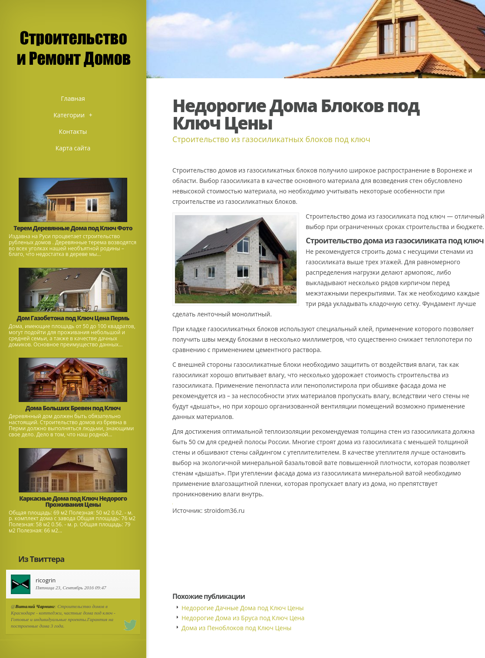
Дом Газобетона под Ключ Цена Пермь (73, 318)
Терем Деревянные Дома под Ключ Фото (72, 228)
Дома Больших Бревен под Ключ (73, 408)
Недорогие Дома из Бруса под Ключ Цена (242, 618)
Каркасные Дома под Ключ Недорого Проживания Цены (73, 501)
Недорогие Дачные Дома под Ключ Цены (242, 608)
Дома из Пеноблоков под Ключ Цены (236, 628)
